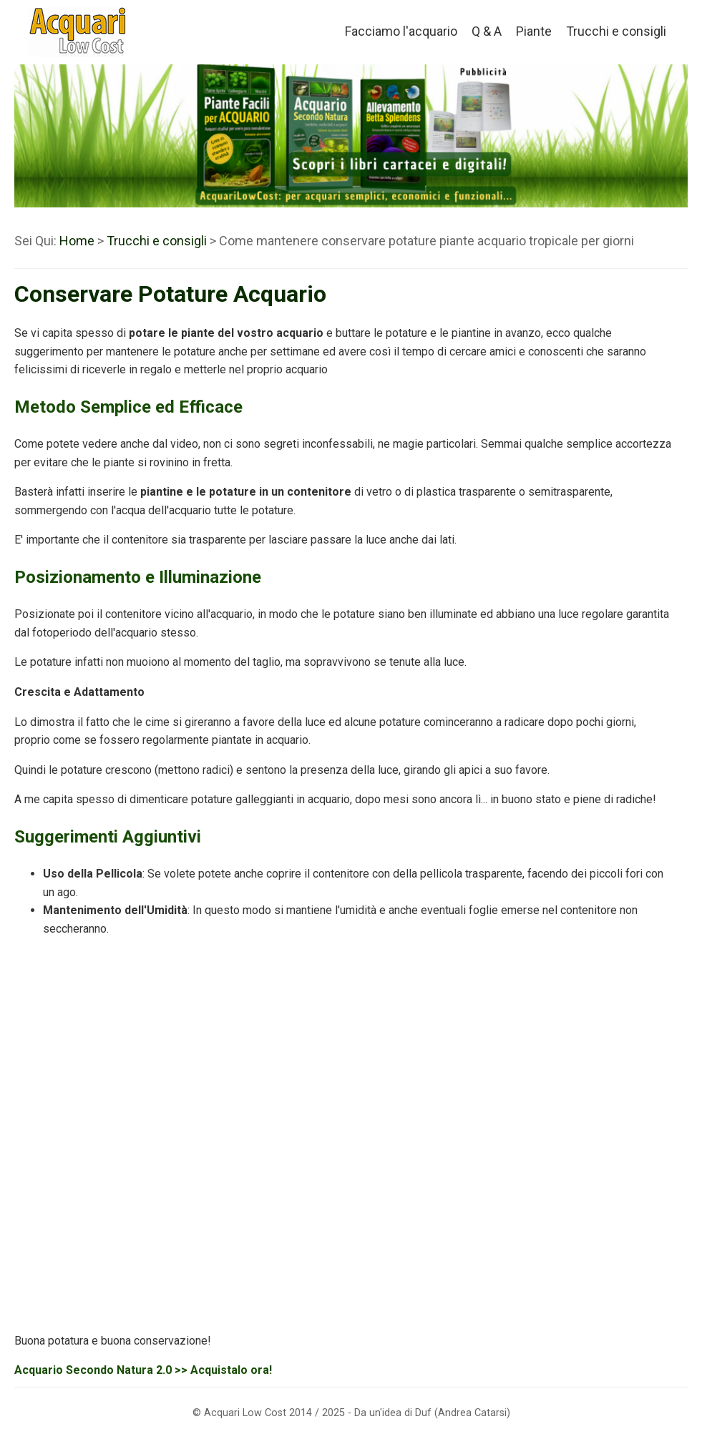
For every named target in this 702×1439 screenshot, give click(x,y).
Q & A (487, 31)
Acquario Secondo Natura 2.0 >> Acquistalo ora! (143, 1370)
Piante (534, 31)
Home (76, 240)
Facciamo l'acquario (401, 31)
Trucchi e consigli (616, 31)
